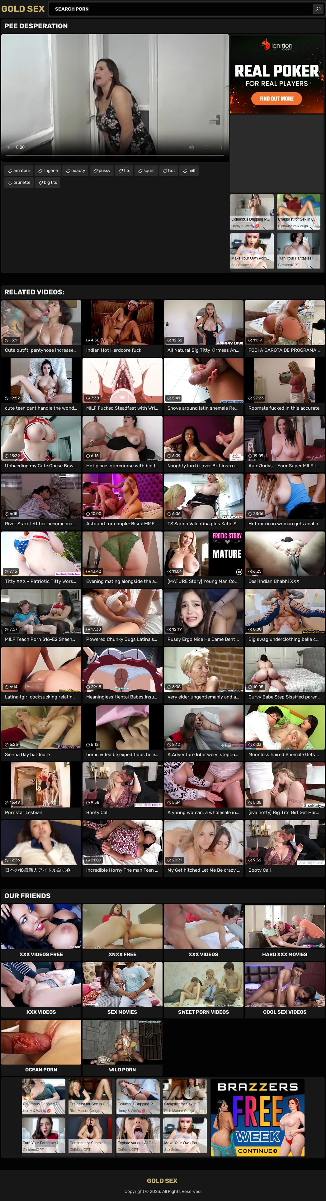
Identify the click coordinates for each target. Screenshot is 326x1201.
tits (127, 170)
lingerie (51, 170)
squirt (149, 170)
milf (192, 170)
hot (171, 170)
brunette (22, 182)
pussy (105, 170)
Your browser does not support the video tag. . (115, 98)
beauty (78, 170)
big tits (50, 182)
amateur (21, 170)
